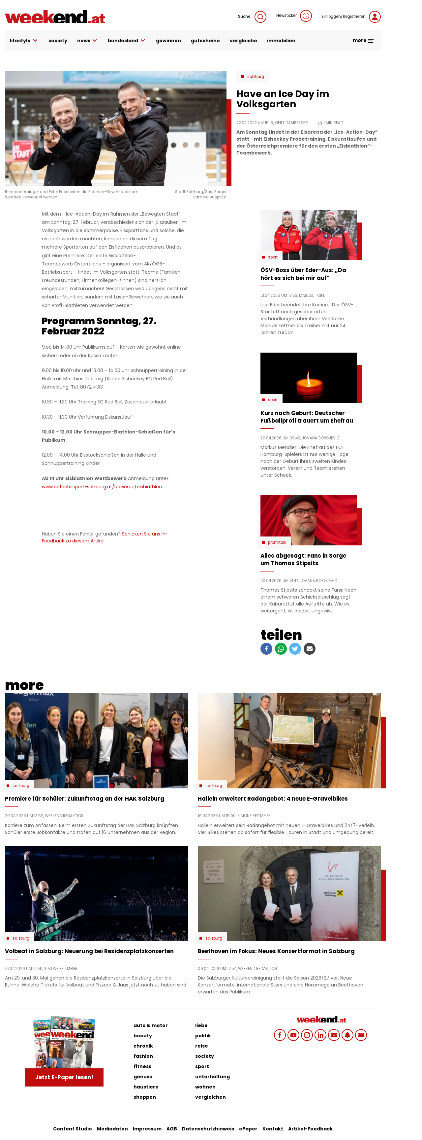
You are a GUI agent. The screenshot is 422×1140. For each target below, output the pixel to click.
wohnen (205, 1087)
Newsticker (294, 16)
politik (203, 1035)
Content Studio (72, 1128)
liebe (201, 1025)
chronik (143, 1046)
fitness (142, 1066)
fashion (143, 1056)
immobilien (281, 40)
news (87, 40)
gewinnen (168, 40)
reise (201, 1046)
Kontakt (272, 1128)
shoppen (145, 1097)
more (363, 40)
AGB (171, 1128)
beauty (143, 1035)
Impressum (147, 1128)
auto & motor (151, 1025)
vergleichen (210, 1097)
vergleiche (243, 40)
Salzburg (255, 76)
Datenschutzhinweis (208, 1128)
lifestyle (24, 40)
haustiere (146, 1087)
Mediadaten (112, 1128)
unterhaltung (212, 1076)
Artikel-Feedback (310, 1128)
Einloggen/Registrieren (351, 17)
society (57, 40)
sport (202, 1066)
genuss (143, 1076)
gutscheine (205, 40)
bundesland (127, 40)
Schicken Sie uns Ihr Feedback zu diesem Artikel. (104, 537)
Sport (273, 257)
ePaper (248, 1128)
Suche (252, 17)
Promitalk (277, 542)
